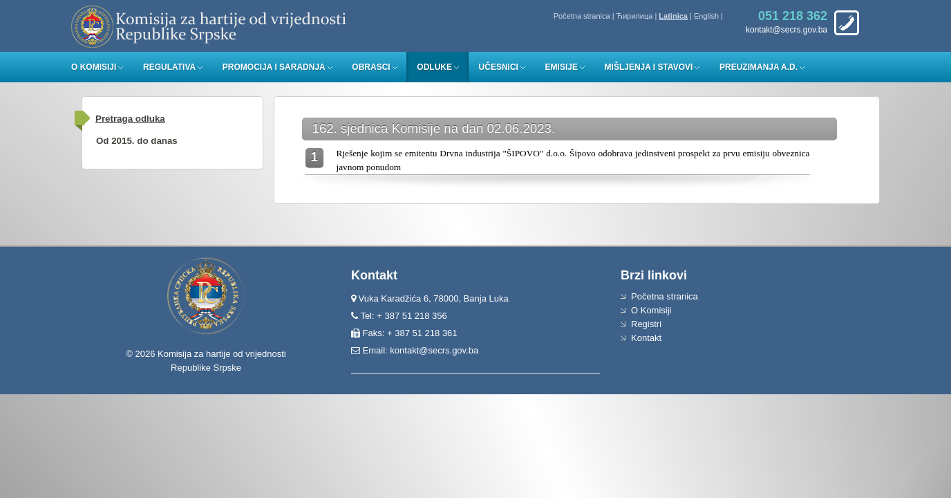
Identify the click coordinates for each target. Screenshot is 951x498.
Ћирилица (634, 16)
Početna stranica (582, 16)
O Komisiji (93, 67)
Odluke (434, 67)
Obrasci (371, 67)
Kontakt (646, 338)
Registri (646, 324)
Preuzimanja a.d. (758, 67)
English (706, 16)
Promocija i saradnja (274, 67)
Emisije (561, 67)
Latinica (673, 16)
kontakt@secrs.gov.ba (434, 350)
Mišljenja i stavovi (649, 67)
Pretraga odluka (130, 118)
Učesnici (498, 67)
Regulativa (169, 67)
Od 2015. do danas (137, 141)
